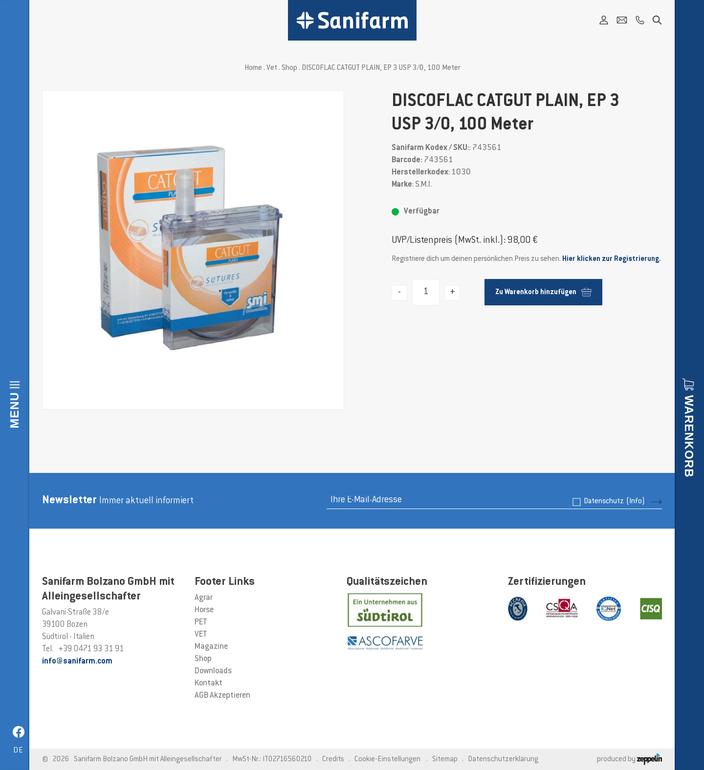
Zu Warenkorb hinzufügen (543, 292)
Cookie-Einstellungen (387, 759)
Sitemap (445, 759)
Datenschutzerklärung (503, 759)
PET (201, 622)
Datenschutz (614, 501)
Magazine (211, 647)
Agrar (204, 598)
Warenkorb (689, 436)
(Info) (635, 501)
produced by (629, 759)
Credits (333, 759)
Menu (14, 410)
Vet (271, 68)
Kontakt (208, 683)
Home (253, 68)
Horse (204, 610)
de (18, 750)
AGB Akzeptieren (222, 696)
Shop (289, 68)
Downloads (213, 671)
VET (201, 635)
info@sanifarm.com (77, 661)
